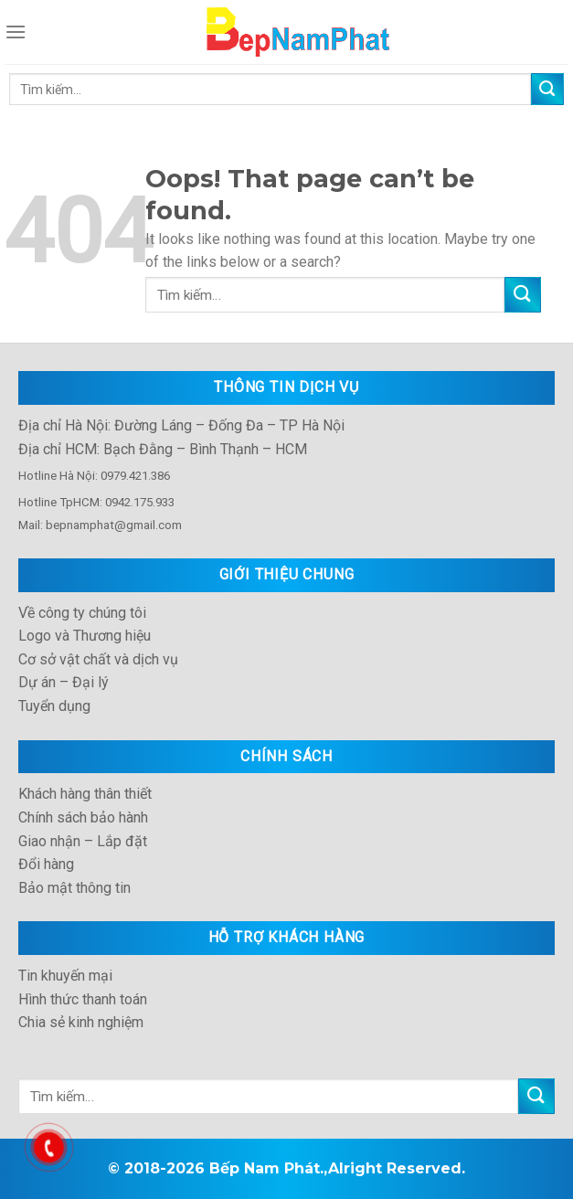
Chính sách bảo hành (83, 817)
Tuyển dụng (54, 706)
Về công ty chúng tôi (82, 612)
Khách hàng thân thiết (85, 793)
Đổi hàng (46, 864)
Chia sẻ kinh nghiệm (80, 1022)
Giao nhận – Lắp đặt (82, 841)
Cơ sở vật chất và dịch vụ (98, 659)
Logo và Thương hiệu (84, 635)
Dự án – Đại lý (63, 682)
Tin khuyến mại (65, 975)
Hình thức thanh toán (82, 999)
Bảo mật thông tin (74, 888)
